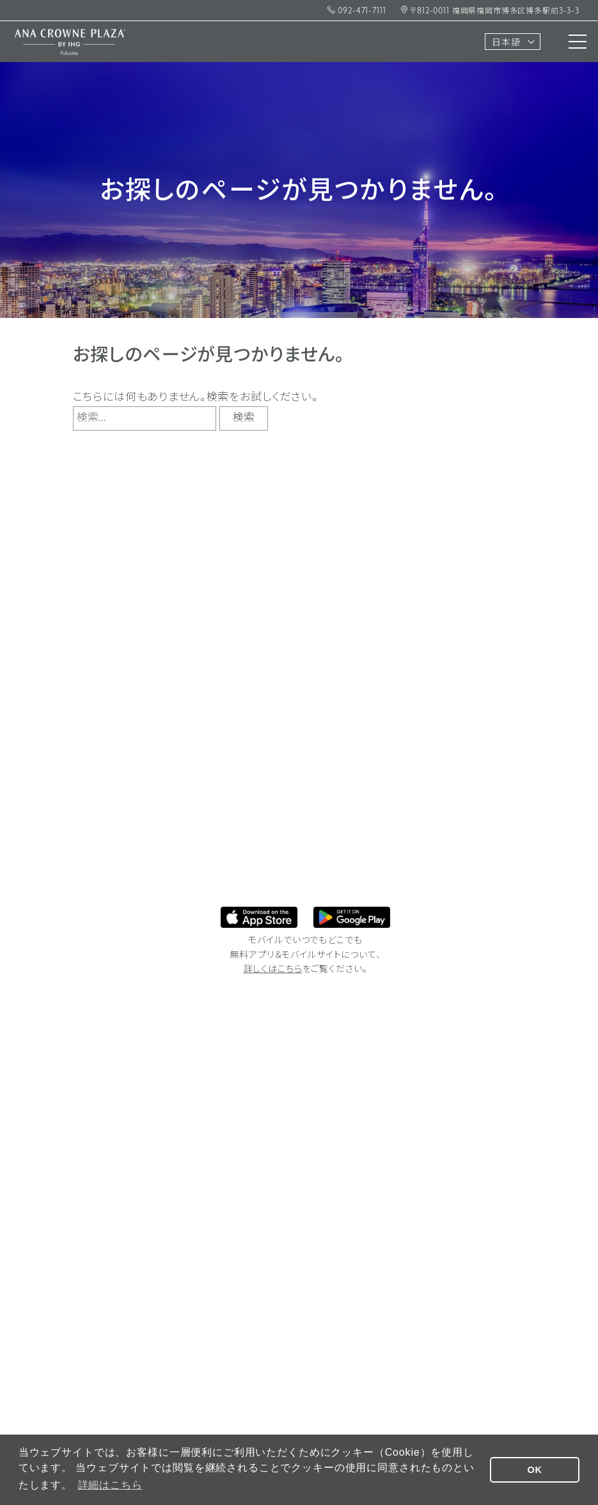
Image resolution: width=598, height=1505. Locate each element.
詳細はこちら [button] (110, 1484)
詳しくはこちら (273, 969)
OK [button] (535, 1470)
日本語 (506, 43)
